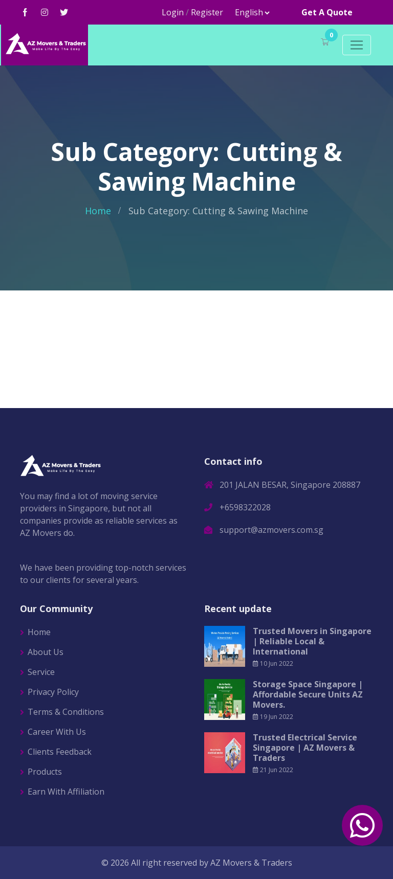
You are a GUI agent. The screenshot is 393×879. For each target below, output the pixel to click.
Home (98, 211)
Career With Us (57, 731)
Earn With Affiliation (66, 791)
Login (173, 12)
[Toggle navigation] (356, 45)
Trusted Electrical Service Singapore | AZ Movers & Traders (305, 747)
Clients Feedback (60, 751)
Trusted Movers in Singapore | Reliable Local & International (312, 641)
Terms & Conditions (66, 711)
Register (207, 12)
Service (41, 672)
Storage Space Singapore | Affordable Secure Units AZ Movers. (308, 694)
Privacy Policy (53, 691)
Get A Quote (327, 12)
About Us (45, 652)
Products (45, 771)
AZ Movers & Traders (251, 862)
